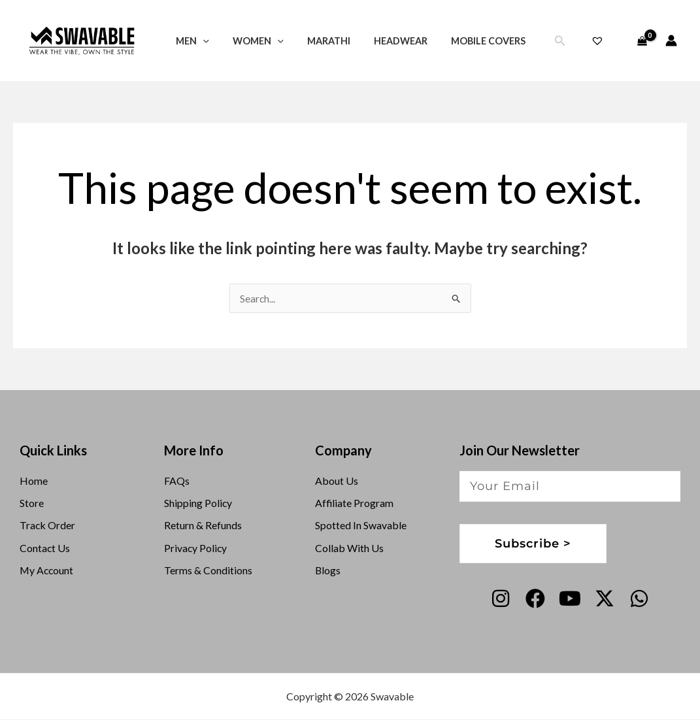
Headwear (383, 40)
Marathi (316, 40)
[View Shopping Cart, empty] (641, 40)
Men (190, 40)
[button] (200, 40)
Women (250, 40)
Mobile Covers (466, 40)
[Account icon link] (671, 40)
